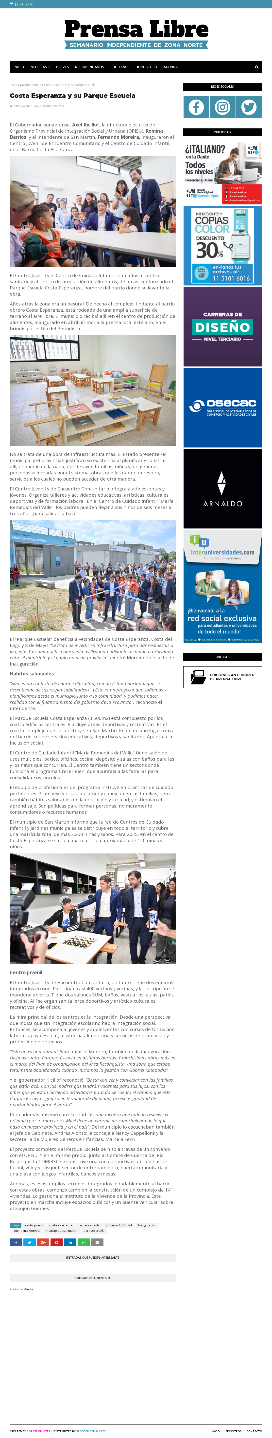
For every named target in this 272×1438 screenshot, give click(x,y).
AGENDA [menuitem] (171, 66)
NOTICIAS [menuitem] (39, 66)
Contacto (254, 1431)
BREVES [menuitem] (62, 66)
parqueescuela (30, 85)
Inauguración (147, 1225)
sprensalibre (22, 106)
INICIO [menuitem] (19, 66)
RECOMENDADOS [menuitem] (89, 66)
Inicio (13, 85)
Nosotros (234, 1431)
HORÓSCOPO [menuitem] (146, 66)
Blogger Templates (91, 1431)
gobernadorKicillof (119, 1225)
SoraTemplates (38, 1431)
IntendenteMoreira (27, 1231)
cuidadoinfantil (89, 1225)
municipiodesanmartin (61, 1231)
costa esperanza (60, 1225)
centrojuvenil (34, 1225)
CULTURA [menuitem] (118, 66)
